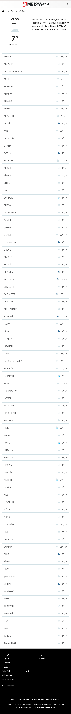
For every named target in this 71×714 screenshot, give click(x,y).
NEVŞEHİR (35, 502)
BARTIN (35, 145)
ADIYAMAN (35, 64)
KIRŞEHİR (35, 420)
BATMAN (35, 153)
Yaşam (7, 667)
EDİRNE (35, 257)
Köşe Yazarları (8, 679)
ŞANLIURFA (35, 576)
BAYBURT (35, 160)
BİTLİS (35, 182)
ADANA (35, 56)
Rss (12, 699)
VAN (35, 628)
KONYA (35, 442)
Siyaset (7, 662)
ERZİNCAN (35, 272)
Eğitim (7, 658)
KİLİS (35, 427)
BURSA (35, 205)
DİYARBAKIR (35, 242)
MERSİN (35, 479)
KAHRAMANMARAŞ (35, 361)
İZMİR (35, 353)
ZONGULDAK (35, 643)
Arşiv (28, 671)
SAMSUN (35, 546)
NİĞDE (35, 509)
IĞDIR (35, 331)
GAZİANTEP (35, 294)
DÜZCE (35, 249)
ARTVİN (35, 123)
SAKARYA (35, 539)
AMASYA (35, 93)
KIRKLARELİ (35, 413)
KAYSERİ (35, 398)
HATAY (35, 324)
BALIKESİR (35, 138)
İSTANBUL (35, 346)
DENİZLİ (35, 234)
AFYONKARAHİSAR (35, 71)
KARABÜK (35, 368)
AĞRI (35, 79)
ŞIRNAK (35, 583)
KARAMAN (35, 376)
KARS (35, 383)
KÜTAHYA (35, 450)
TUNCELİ (35, 613)
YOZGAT (35, 635)
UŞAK (35, 621)
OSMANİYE (35, 524)
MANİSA (35, 465)
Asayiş (6, 654)
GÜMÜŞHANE (35, 309)
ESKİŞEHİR (35, 286)
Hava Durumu (12, 11)
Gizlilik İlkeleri (52, 699)
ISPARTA (35, 338)
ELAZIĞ (35, 264)
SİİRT (35, 554)
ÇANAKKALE (35, 212)
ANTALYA (35, 108)
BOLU (35, 190)
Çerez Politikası (38, 699)
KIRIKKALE (35, 405)
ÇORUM (35, 227)
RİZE (35, 531)
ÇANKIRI (35, 220)
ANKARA (35, 101)
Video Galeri (7, 675)
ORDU (35, 517)
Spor (39, 662)
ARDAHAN (35, 116)
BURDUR (35, 197)
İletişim (26, 699)
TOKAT (35, 598)
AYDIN (35, 130)
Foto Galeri (7, 671)
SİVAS (35, 569)
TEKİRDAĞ (35, 591)
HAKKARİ (35, 316)
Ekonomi (41, 658)
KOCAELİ (35, 435)
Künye (18, 699)
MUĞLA (35, 487)
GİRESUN (35, 301)
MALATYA (35, 457)
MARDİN (35, 472)
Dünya (40, 654)
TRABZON (35, 606)
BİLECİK (35, 168)
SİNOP (35, 561)
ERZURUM (35, 279)
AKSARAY (35, 86)
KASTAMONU (35, 390)
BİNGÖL (35, 175)
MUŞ (35, 494)
